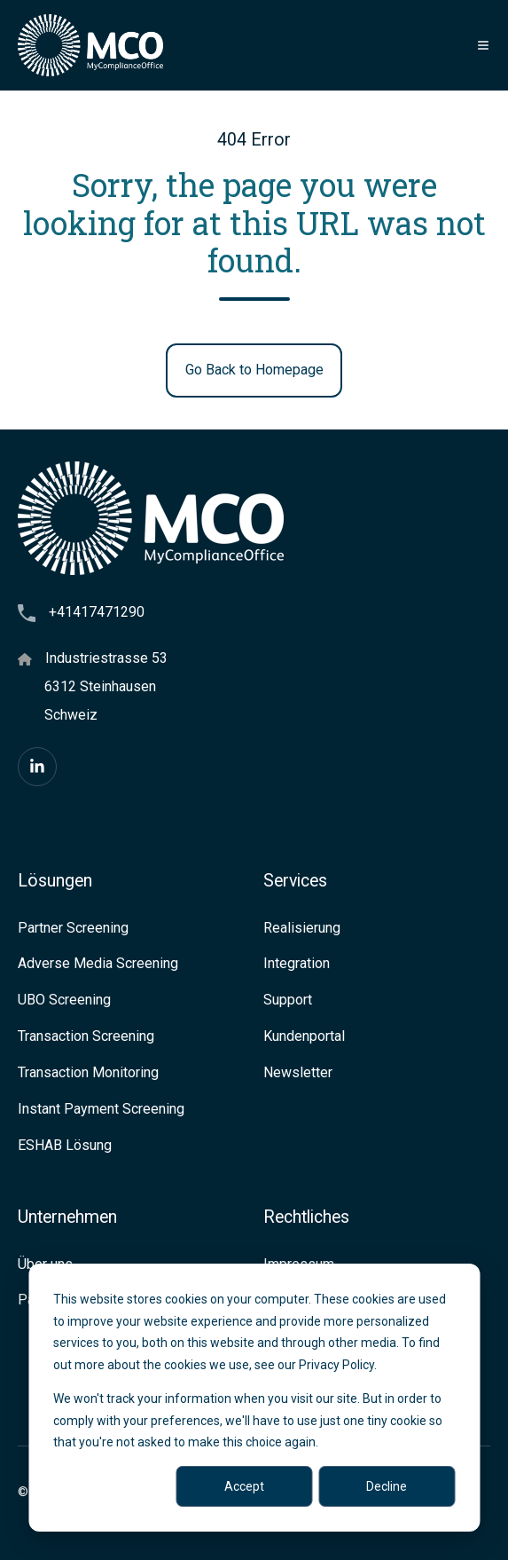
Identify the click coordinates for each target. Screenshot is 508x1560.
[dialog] (254, 1398)
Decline (386, 1486)
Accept (244, 1486)
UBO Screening (64, 999)
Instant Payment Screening (101, 1108)
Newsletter (297, 1072)
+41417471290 (97, 611)
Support (287, 999)
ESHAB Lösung (65, 1145)
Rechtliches (306, 1217)
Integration (296, 963)
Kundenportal (304, 1036)
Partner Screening (73, 927)
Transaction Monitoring (88, 1072)
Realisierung (301, 927)
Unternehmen (67, 1217)
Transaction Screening (86, 1036)
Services (295, 881)
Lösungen (55, 881)
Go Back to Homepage (254, 369)
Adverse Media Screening (98, 963)
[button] (483, 45)
